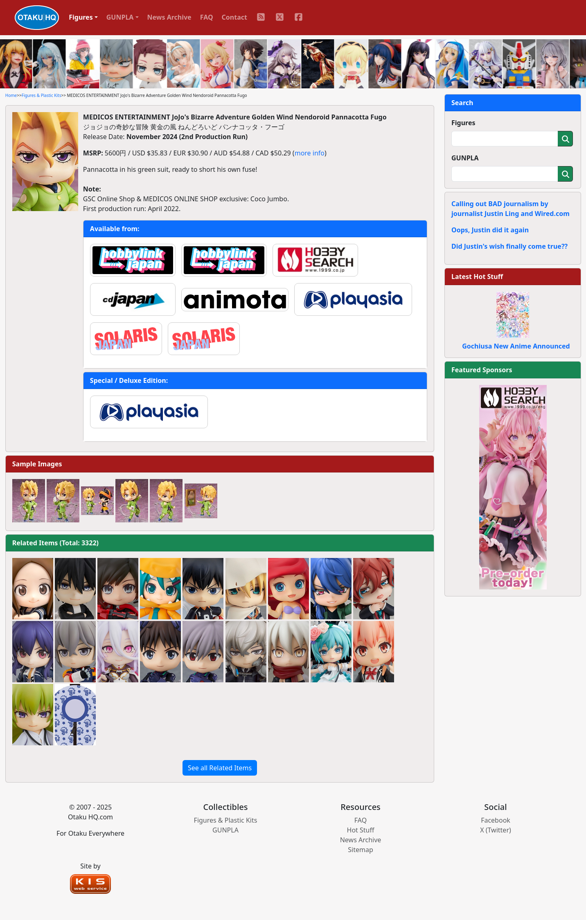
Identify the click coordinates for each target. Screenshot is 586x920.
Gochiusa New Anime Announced (516, 346)
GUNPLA (465, 157)
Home (11, 95)
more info (310, 152)
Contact (234, 17)
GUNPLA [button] (120, 17)
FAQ (206, 17)
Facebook (495, 820)
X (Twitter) (495, 830)
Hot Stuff (360, 830)
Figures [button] (81, 17)
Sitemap (360, 849)
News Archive (169, 17)
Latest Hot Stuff (477, 276)
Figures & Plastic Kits (41, 95)
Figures (463, 122)
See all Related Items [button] (220, 767)
